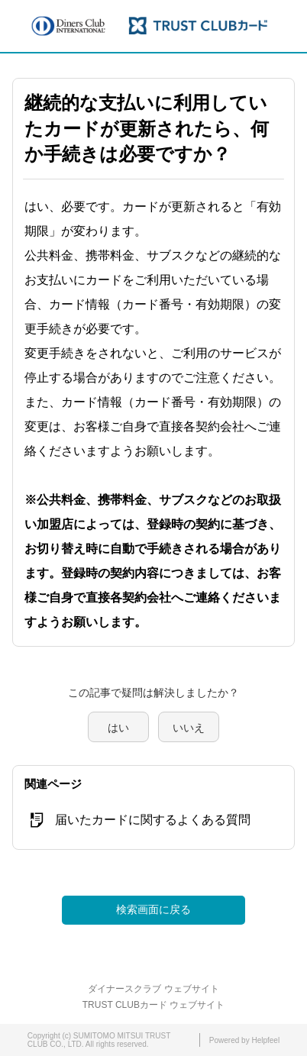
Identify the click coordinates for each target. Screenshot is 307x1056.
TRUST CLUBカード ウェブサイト (153, 1004)
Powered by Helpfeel (244, 1040)
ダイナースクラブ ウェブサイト (153, 988)
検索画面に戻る (153, 909)
